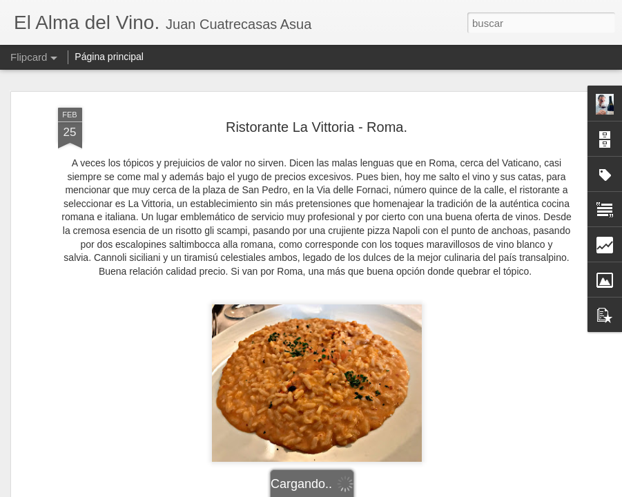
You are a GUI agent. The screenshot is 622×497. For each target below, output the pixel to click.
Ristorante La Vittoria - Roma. (316, 127)
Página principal (109, 56)
